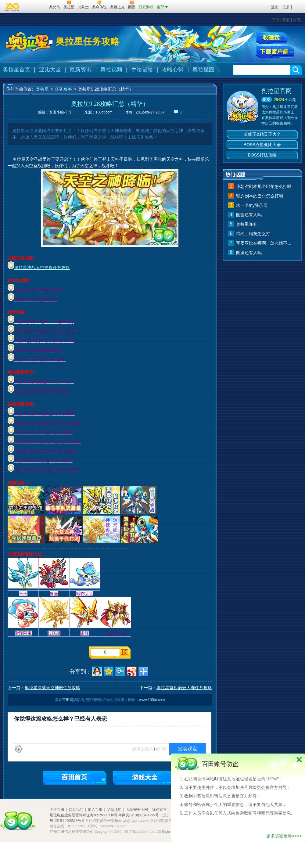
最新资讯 (81, 70)
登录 (274, 7)
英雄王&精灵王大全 (262, 134)
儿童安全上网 (137, 810)
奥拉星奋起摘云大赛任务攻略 (184, 687)
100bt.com (104, 112)
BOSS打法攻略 (262, 155)
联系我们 (76, 810)
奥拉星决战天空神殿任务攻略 (42, 267)
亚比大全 (50, 70)
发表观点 (187, 748)
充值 (275, 20)
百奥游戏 (12, 7)
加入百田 (95, 810)
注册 (286, 7)
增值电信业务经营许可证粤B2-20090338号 (83, 815)
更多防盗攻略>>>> (284, 835)
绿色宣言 (159, 810)
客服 (286, 20)
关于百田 (57, 810)
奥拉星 (42, 89)
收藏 (296, 20)
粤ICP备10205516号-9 (67, 821)
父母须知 (114, 810)
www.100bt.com (152, 700)
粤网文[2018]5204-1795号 (138, 815)
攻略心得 (173, 70)
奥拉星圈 (203, 70)
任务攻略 (63, 89)
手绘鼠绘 (142, 70)
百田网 (35, 6)
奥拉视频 (111, 70)
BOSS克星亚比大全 (262, 144)
